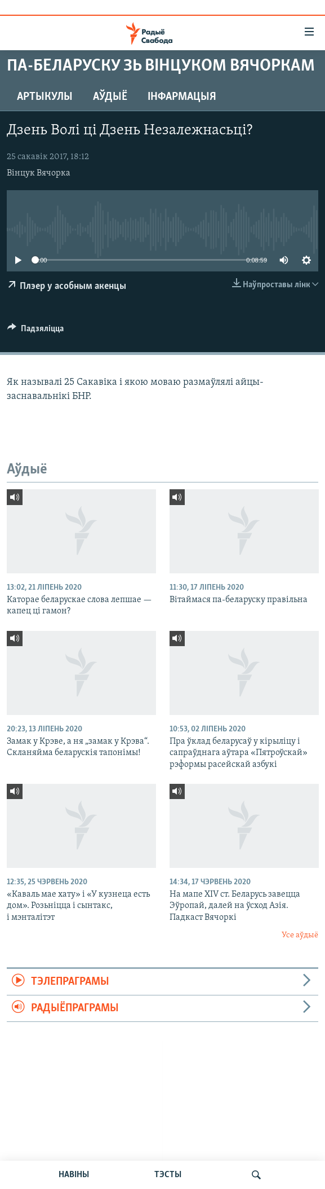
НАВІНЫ (74, 1174)
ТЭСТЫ (167, 1174)
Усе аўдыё (300, 935)
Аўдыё (110, 97)
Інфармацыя (182, 97)
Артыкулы (45, 97)
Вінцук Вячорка (38, 173)
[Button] (35, 331)
